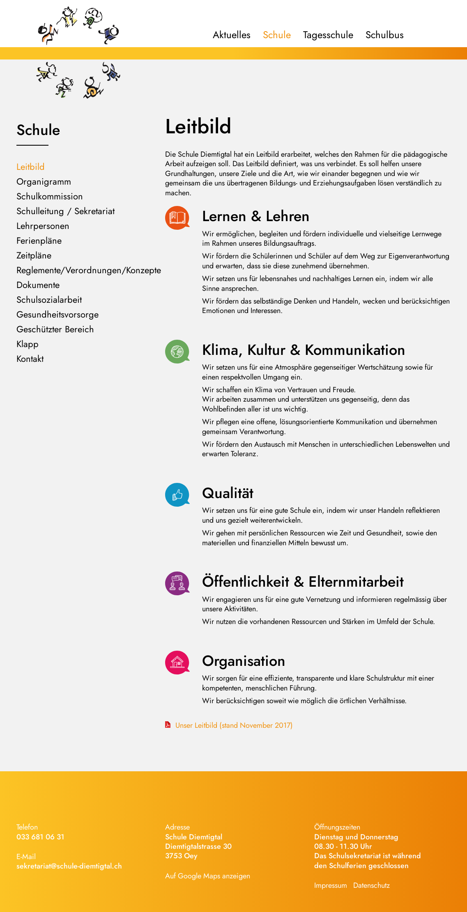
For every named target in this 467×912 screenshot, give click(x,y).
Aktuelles (232, 35)
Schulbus (385, 35)
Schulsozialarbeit (49, 299)
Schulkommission (49, 196)
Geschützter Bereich (55, 329)
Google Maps (199, 876)
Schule (277, 35)
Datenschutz (371, 885)
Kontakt (30, 358)
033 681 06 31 (40, 837)
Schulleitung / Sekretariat (65, 210)
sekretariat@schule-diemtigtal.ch (69, 866)
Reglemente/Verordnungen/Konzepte (88, 270)
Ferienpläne (39, 240)
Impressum (330, 885)
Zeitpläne (33, 255)
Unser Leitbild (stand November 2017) (233, 725)
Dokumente (38, 284)
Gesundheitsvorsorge (57, 314)
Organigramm (43, 181)
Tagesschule (328, 35)
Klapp (27, 343)
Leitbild (30, 166)
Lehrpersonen (42, 225)
